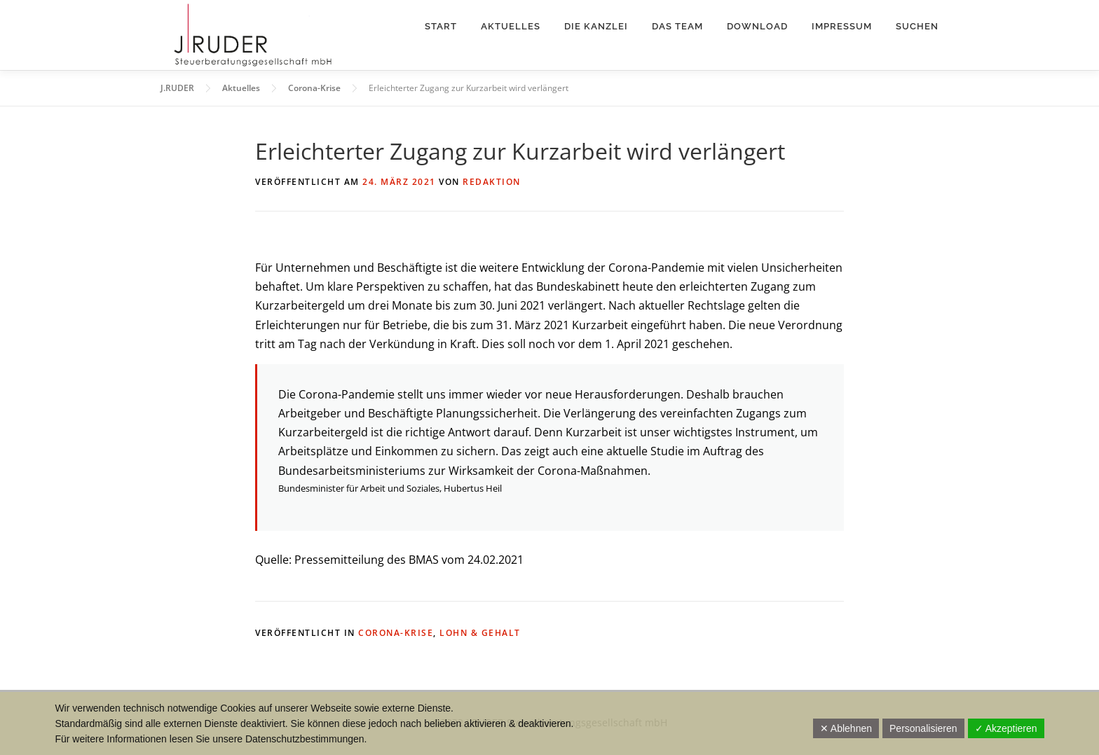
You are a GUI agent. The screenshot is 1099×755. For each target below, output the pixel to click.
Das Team (677, 26)
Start (441, 26)
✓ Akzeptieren (1006, 728)
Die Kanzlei (596, 26)
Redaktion (492, 182)
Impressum (842, 26)
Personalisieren (923, 728)
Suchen (917, 26)
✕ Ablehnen (846, 728)
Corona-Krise (395, 633)
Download (757, 26)
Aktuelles (510, 26)
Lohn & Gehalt (480, 633)
